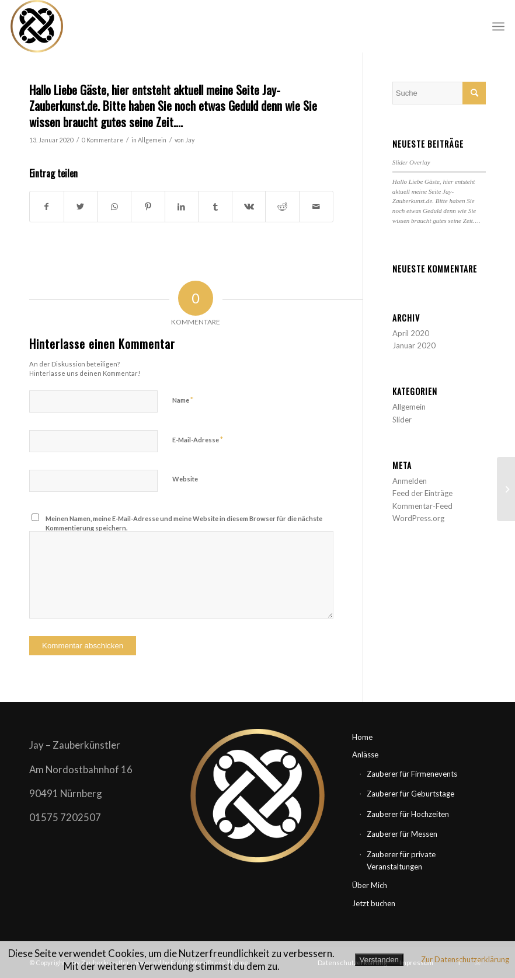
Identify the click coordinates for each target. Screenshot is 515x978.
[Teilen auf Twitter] (81, 206)
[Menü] (498, 26)
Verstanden (379, 959)
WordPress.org (418, 518)
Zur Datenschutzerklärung (465, 959)
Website (185, 479)
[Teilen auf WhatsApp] (114, 206)
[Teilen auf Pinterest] (148, 206)
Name (182, 399)
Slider (402, 419)
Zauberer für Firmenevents (412, 773)
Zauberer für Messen (402, 834)
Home (362, 737)
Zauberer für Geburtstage (410, 793)
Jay (189, 140)
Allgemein (152, 140)
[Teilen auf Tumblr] (215, 206)
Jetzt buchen (373, 903)
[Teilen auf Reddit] (282, 206)
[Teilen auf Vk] (249, 206)
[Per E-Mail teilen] (316, 206)
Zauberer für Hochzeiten (408, 814)
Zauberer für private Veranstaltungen (401, 860)
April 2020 (410, 333)
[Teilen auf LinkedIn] (182, 206)
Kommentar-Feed (422, 506)
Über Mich (369, 885)
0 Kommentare (102, 140)
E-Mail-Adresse (197, 439)
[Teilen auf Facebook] (47, 206)
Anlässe (365, 754)
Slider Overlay (411, 162)
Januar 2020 (414, 345)
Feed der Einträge (422, 493)
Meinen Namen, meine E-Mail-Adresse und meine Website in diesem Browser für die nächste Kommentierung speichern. (184, 523)
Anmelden (409, 480)
